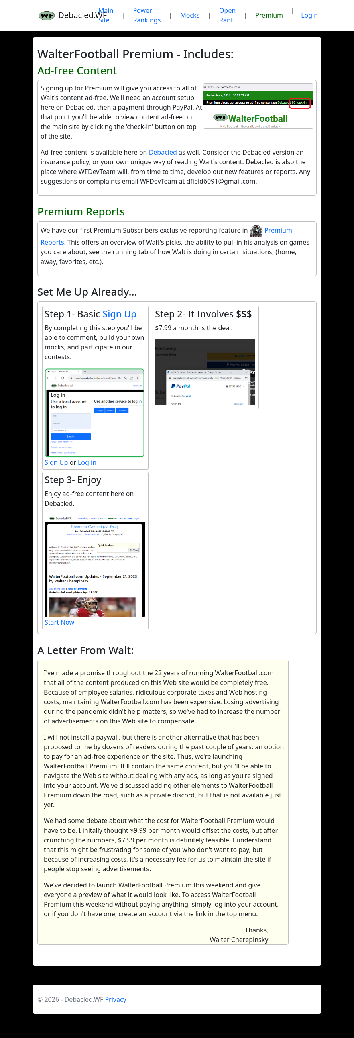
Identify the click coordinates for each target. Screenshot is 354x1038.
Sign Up (119, 313)
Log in (87, 462)
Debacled (163, 152)
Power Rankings (147, 15)
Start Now (59, 622)
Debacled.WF (62, 15)
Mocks (189, 15)
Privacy (115, 999)
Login (309, 15)
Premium (269, 15)
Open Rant (227, 15)
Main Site (106, 15)
